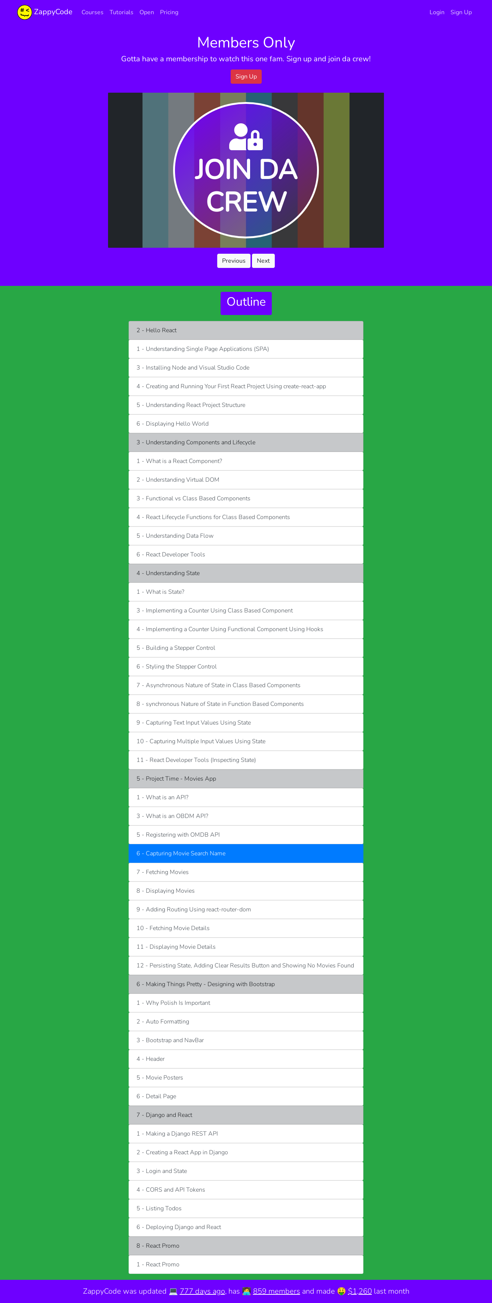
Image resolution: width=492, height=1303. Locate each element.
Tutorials (121, 12)
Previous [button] (234, 261)
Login (437, 12)
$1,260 (360, 1291)
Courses (93, 12)
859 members (276, 1291)
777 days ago (202, 1291)
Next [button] (263, 261)
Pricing (169, 12)
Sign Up (461, 12)
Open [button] (146, 12)
